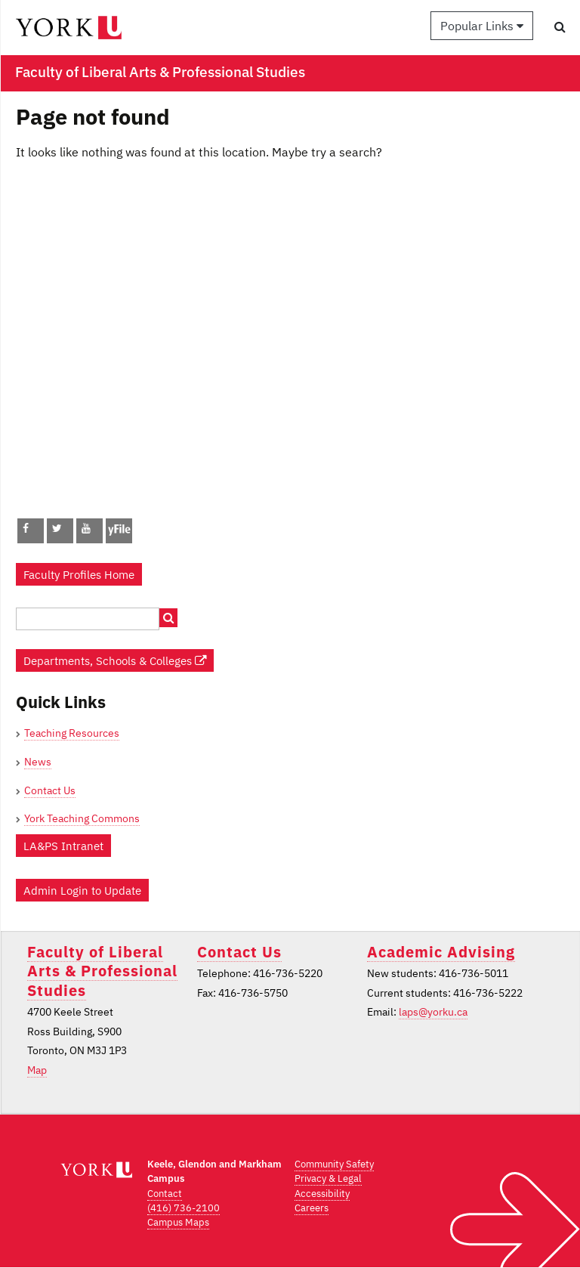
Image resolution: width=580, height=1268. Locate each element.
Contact (164, 1193)
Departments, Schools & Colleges (114, 660)
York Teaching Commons (82, 818)
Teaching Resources (71, 733)
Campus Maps (178, 1222)
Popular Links (481, 25)
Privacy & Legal (328, 1178)
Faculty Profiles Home (78, 574)
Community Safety (334, 1164)
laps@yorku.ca (433, 1012)
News (37, 762)
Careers (312, 1208)
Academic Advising (441, 951)
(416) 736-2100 (183, 1208)
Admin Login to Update (82, 890)
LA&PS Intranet (63, 845)
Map (37, 1070)
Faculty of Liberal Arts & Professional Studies (102, 971)
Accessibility (322, 1193)
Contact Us (50, 790)
